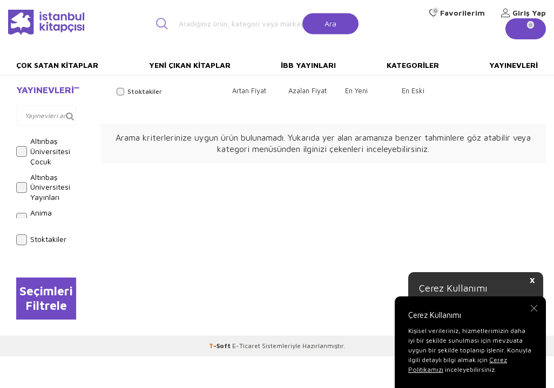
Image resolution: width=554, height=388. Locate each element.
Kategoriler (413, 65)
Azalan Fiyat (307, 90)
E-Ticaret (246, 346)
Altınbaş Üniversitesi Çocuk (43, 151)
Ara (330, 22)
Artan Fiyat (249, 90)
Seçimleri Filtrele (46, 298)
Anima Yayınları (37, 217)
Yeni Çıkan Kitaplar (190, 65)
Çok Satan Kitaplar (57, 65)
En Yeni (356, 90)
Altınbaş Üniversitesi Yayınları (43, 187)
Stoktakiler (41, 239)
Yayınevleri (513, 65)
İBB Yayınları (308, 65)
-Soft (220, 346)
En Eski (413, 90)
